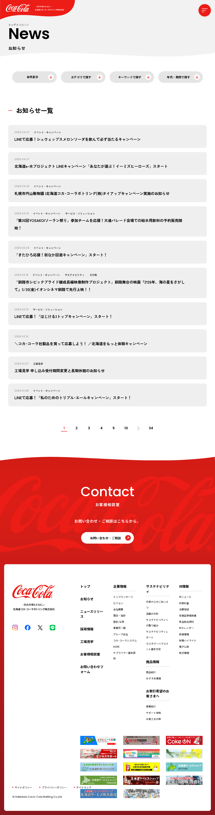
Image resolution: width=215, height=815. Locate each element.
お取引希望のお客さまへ (157, 693)
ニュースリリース (91, 614)
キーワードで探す (129, 77)
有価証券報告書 (187, 615)
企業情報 (119, 586)
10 (126, 428)
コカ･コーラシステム (125, 640)
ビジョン (118, 603)
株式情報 (184, 652)
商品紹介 (151, 672)
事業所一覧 (119, 628)
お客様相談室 (90, 654)
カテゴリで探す (81, 77)
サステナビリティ (157, 589)
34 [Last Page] (151, 428)
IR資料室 (184, 603)
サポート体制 (153, 712)
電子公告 (184, 646)
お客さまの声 (153, 719)
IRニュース (185, 596)
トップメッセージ (123, 596)
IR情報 (184, 586)
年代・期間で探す (178, 77)
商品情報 (152, 661)
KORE (116, 646)
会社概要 (118, 609)
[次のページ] (138, 428)
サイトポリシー (23, 787)
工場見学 (86, 641)
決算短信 (184, 609)
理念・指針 (119, 615)
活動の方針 (152, 613)
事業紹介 (151, 706)
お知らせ (86, 598)
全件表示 (32, 77)
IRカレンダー (186, 628)
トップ (12, 24)
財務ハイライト (187, 640)
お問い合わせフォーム (91, 669)
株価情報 (184, 634)
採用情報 (86, 628)
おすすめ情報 (153, 678)
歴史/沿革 (118, 621)
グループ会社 (120, 634)
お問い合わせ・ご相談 (105, 538)
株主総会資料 (186, 621)
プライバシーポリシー (54, 787)
